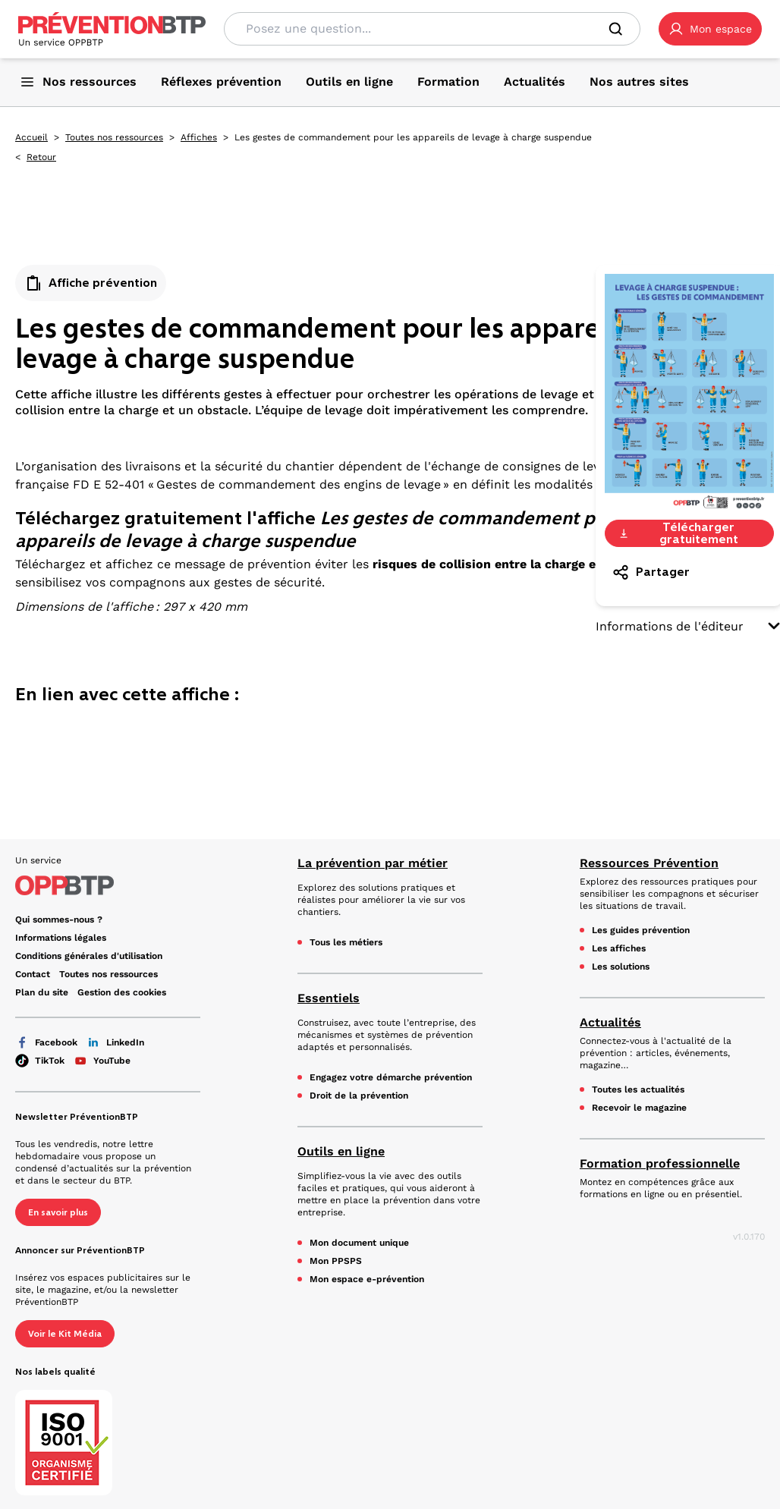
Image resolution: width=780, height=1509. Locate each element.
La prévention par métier (372, 863)
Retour (41, 157)
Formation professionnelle (660, 1163)
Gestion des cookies (121, 992)
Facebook (46, 1042)
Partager (651, 572)
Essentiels (328, 998)
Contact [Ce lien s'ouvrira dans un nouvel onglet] (32, 974)
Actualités (610, 1022)
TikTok (39, 1060)
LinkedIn (115, 1042)
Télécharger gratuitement (678, 533)
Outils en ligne (341, 1151)
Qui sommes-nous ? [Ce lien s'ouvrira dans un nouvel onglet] (58, 919)
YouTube (102, 1060)
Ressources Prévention (649, 863)
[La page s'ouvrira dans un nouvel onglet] (710, 29)
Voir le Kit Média (65, 1334)
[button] (710, 29)
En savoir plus (58, 1212)
